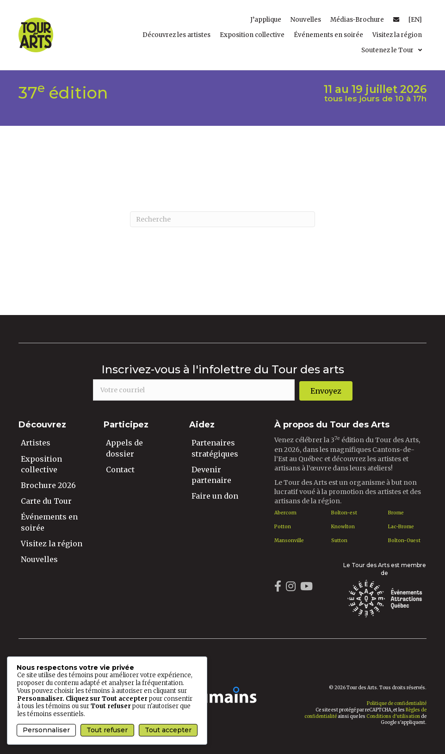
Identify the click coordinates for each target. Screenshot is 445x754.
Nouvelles (39, 559)
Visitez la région (51, 543)
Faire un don (215, 496)
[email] (194, 390)
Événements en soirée (49, 522)
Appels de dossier (124, 448)
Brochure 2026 (48, 485)
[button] (325, 391)
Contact (120, 469)
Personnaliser (46, 730)
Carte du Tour (46, 501)
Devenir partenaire (211, 475)
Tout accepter (168, 730)
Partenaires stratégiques (215, 448)
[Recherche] (222, 219)
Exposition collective (41, 464)
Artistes (35, 442)
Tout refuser (107, 730)
